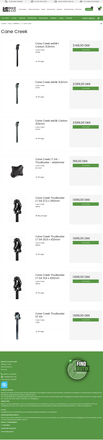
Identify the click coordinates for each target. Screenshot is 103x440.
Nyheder (69, 18)
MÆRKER (53, 18)
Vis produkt (86, 50)
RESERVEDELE (32, 18)
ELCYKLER (5, 18)
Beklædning (43, 18)
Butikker (90, 9)
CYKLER (13, 18)
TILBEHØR (22, 18)
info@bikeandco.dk (10, 377)
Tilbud (61, 18)
